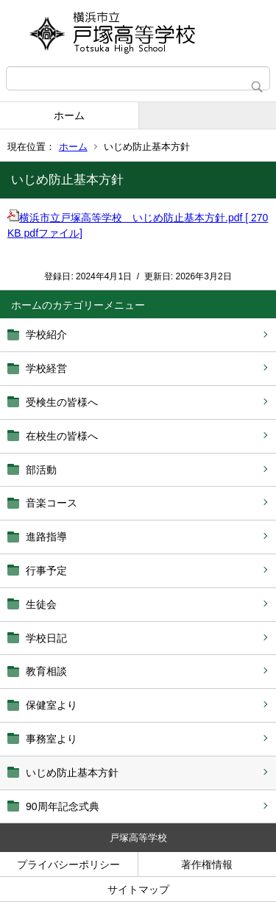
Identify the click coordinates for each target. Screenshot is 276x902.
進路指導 (46, 537)
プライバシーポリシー (68, 864)
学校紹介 (46, 334)
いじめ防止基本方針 (72, 772)
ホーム (69, 115)
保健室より (51, 705)
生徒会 (41, 604)
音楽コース (51, 503)
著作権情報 (207, 864)
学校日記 (46, 638)
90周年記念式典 (62, 806)
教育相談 (46, 671)
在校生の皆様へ (62, 436)
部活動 (41, 470)
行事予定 (46, 570)
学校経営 (46, 368)
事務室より (51, 739)
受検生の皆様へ (62, 402)
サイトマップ (138, 889)
